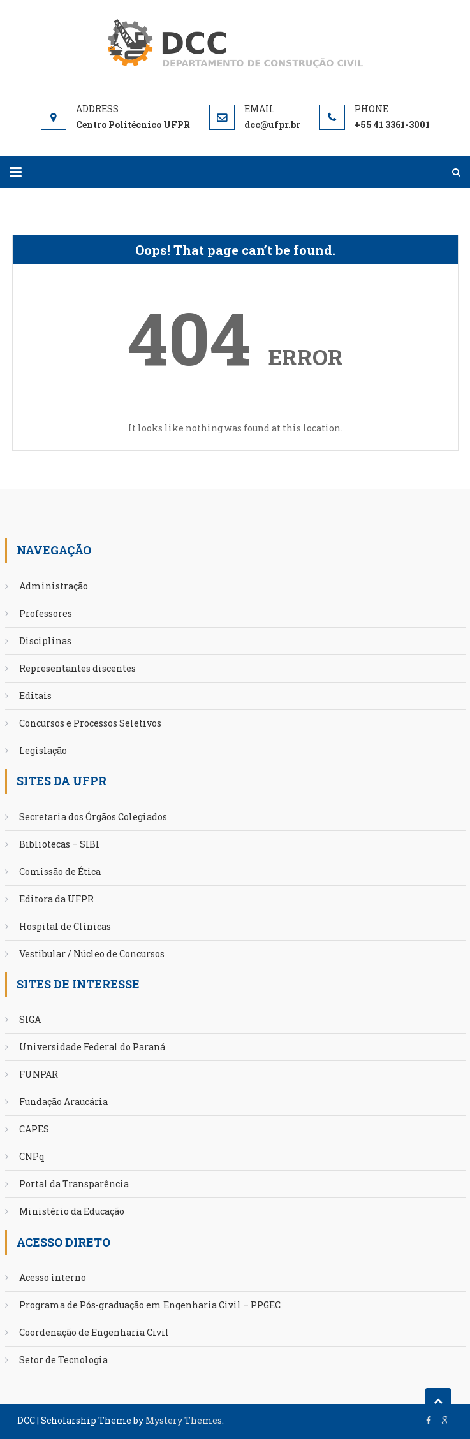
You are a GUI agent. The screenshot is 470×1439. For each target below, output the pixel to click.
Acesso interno (52, 1277)
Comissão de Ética (60, 871)
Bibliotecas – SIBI (59, 844)
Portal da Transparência (74, 1184)
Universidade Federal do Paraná (92, 1047)
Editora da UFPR (56, 899)
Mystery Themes (183, 1420)
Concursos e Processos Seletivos (90, 723)
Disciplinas (45, 641)
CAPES (34, 1129)
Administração (53, 586)
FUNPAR (38, 1074)
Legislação (43, 750)
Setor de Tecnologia (63, 1360)
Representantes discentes (77, 668)
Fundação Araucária (63, 1102)
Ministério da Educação (71, 1211)
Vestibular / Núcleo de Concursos (92, 954)
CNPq (32, 1156)
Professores (45, 613)
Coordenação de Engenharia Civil (94, 1332)
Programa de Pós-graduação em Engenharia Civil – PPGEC (150, 1305)
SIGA (30, 1019)
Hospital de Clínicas (65, 926)
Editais (35, 696)
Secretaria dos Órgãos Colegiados (93, 817)
